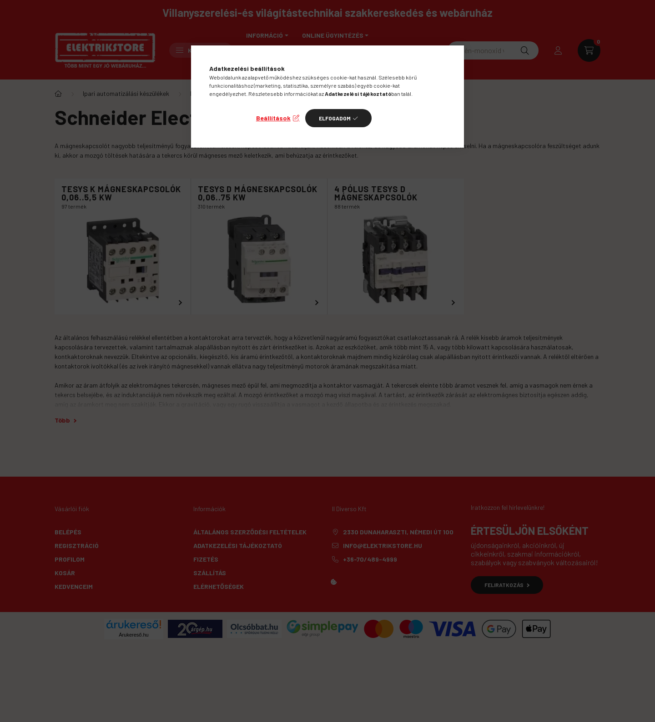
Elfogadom (335, 118)
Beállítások (273, 118)
